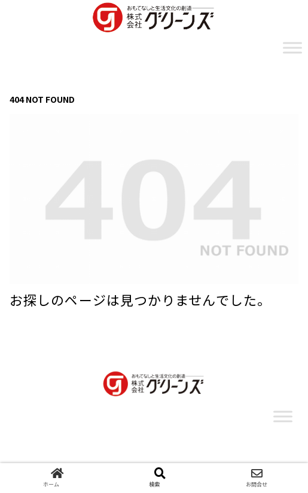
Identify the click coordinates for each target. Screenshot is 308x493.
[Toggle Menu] (292, 47)
